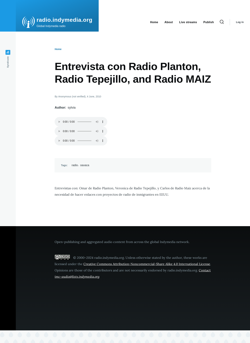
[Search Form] (221, 22)
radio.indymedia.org (64, 20)
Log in (240, 22)
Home (58, 49)
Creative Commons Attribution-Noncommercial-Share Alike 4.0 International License (146, 264)
